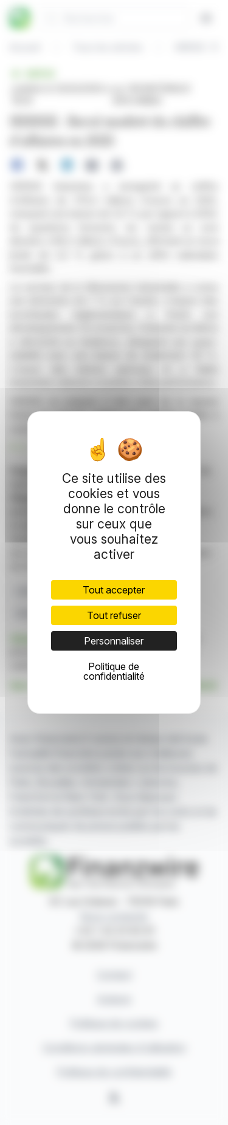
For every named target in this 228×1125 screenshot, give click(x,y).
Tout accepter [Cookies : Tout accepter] (114, 590)
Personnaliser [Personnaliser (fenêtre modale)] (113, 641)
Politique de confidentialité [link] (114, 671)
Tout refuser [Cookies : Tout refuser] (114, 615)
